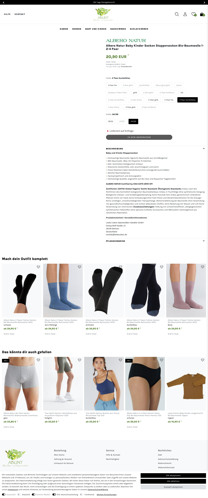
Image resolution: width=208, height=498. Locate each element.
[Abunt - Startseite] (103, 14)
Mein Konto (59, 455)
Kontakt (20, 14)
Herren (76, 29)
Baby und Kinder (96, 29)
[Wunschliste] (193, 14)
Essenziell (11, 494)
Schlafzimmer (139, 29)
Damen (64, 29)
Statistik (26, 494)
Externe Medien (43, 494)
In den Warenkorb (139, 137)
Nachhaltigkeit (112, 459)
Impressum (13, 489)
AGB (160, 455)
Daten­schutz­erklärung (98, 489)
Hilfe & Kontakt (113, 455)
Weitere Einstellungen (107, 494)
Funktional (89, 494)
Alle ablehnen (173, 481)
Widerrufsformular (166, 467)
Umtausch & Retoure (63, 463)
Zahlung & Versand (63, 459)
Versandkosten (126, 66)
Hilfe (7, 14)
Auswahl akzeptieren (173, 487)
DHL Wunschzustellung (67, 494)
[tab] (156, 192)
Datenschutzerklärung (168, 459)
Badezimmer (118, 29)
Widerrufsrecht (165, 463)
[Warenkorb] (202, 14)
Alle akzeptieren (173, 475)
